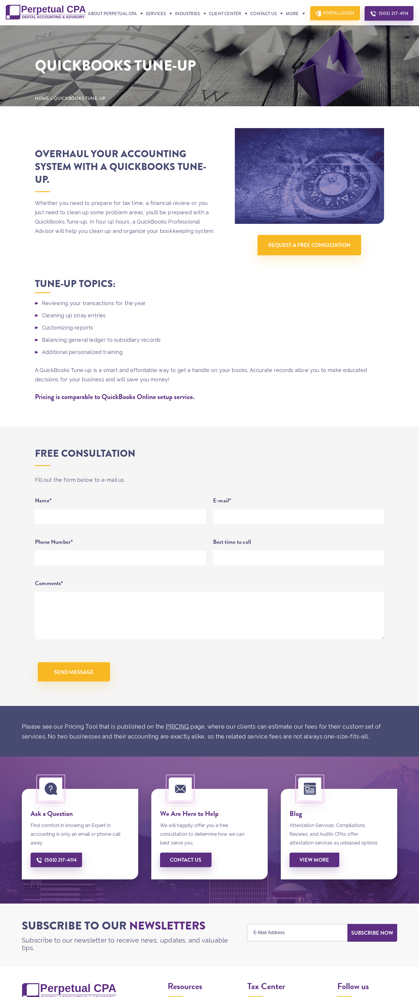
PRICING (177, 742)
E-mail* (222, 516)
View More (314, 876)
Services (155, 29)
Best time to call (232, 557)
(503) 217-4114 (393, 29)
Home (42, 114)
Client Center (224, 29)
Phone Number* (54, 557)
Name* (43, 516)
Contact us (186, 876)
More (290, 29)
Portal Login (338, 29)
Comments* (49, 599)
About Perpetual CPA (112, 29)
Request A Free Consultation (309, 261)
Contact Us (262, 29)
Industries (186, 29)
